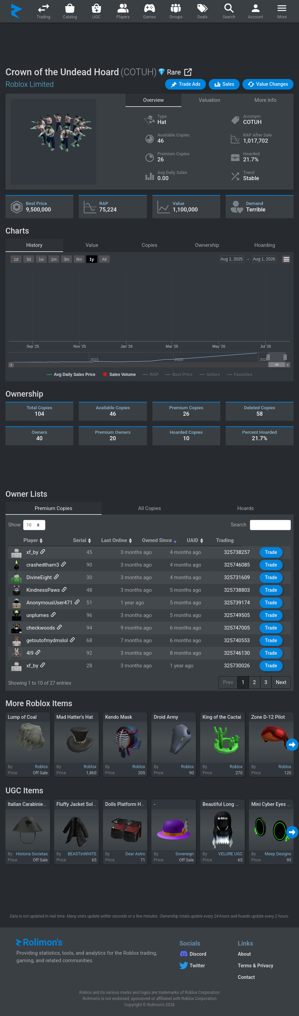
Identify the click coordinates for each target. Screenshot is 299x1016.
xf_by (32, 552)
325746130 (239, 653)
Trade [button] (272, 552)
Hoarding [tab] (264, 245)
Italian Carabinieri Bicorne (36, 804)
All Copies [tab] (149, 508)
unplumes (37, 615)
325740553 (239, 640)
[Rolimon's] (17, 11)
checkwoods (40, 628)
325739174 (239, 603)
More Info (265, 100)
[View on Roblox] (187, 72)
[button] (185, 84)
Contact (246, 977)
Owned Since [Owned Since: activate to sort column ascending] (192, 540)
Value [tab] (92, 245)
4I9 (29, 653)
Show (26, 525)
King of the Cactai (222, 717)
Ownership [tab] (207, 245)
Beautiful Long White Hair (230, 804)
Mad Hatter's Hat (75, 717)
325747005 (239, 628)
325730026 (239, 666)
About (244, 954)
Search (261, 525)
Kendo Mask (118, 717)
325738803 (239, 590)
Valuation (209, 100)
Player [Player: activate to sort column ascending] (36, 540)
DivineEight (38, 577)
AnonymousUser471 (49, 603)
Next (281, 682)
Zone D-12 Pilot (268, 717)
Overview (153, 100)
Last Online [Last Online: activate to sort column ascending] (141, 540)
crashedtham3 (42, 565)
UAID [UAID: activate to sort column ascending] (235, 540)
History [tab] (34, 245)
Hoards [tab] (245, 508)
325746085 (239, 565)
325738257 (239, 552)
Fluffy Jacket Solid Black (83, 804)
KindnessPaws (42, 590)
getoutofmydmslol (47, 640)
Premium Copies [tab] (53, 508)
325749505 (239, 615)
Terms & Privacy (255, 965)
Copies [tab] (149, 245)
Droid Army (166, 717)
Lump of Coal (22, 717)
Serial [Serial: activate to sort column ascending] (102, 540)
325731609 (239, 577)
